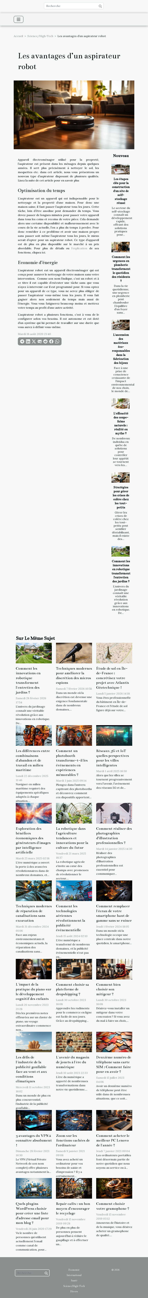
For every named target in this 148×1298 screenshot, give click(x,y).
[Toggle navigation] (18, 19)
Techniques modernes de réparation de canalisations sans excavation (34, 913)
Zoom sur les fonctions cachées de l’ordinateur (73, 1140)
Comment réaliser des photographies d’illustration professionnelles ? (114, 835)
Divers (74, 1291)
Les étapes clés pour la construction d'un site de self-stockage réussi (121, 191)
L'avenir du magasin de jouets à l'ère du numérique (72, 1062)
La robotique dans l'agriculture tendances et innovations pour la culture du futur (72, 838)
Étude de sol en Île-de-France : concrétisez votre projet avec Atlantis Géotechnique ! (112, 678)
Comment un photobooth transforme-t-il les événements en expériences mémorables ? (72, 763)
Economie (74, 1269)
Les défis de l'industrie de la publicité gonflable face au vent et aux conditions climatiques (31, 1069)
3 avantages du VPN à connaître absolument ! (34, 1140)
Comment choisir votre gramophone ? (112, 1206)
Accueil (18, 36)
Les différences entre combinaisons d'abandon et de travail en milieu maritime (33, 760)
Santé (74, 1280)
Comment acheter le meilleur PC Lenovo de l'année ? (112, 1140)
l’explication (79, 248)
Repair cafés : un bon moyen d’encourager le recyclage (73, 1208)
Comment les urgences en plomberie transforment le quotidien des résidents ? (120, 269)
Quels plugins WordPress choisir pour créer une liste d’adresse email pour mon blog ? (32, 1213)
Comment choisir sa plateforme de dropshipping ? (72, 989)
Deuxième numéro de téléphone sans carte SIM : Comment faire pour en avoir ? (113, 1064)
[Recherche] (74, 6)
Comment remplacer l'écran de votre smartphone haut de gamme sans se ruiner (114, 913)
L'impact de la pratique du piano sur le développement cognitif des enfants (33, 991)
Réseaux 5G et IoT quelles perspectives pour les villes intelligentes (112, 758)
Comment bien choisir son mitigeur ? (108, 989)
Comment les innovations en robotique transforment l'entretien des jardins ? (28, 680)
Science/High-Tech (40, 36)
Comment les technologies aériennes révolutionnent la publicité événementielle (70, 918)
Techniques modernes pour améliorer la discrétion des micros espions (74, 675)
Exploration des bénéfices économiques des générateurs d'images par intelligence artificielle (33, 840)
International (74, 1275)
